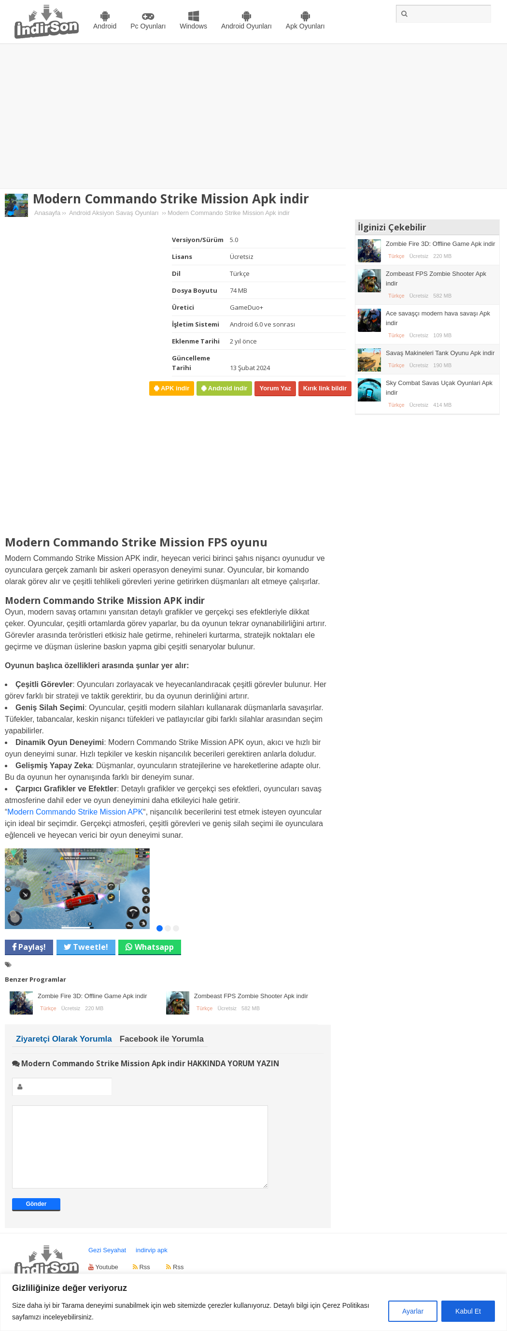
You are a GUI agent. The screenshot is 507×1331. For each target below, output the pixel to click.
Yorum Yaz (275, 388)
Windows (193, 26)
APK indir (174, 388)
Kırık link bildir (325, 388)
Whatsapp (154, 947)
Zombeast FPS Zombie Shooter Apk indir (251, 996)
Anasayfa (47, 212)
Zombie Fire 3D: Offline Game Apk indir (92, 996)
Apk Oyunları (305, 26)
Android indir (226, 388)
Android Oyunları (246, 26)
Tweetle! (89, 947)
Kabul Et (468, 1311)
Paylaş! (31, 947)
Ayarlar (412, 1311)
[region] (253, 1302)
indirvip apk (152, 1264)
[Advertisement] (253, 116)
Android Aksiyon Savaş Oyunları (114, 212)
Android (104, 26)
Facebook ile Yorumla (162, 1039)
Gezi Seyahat (107, 1264)
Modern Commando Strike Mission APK (75, 812)
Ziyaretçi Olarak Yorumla (64, 1039)
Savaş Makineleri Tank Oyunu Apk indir (440, 353)
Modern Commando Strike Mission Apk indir (171, 198)
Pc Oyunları (148, 26)
